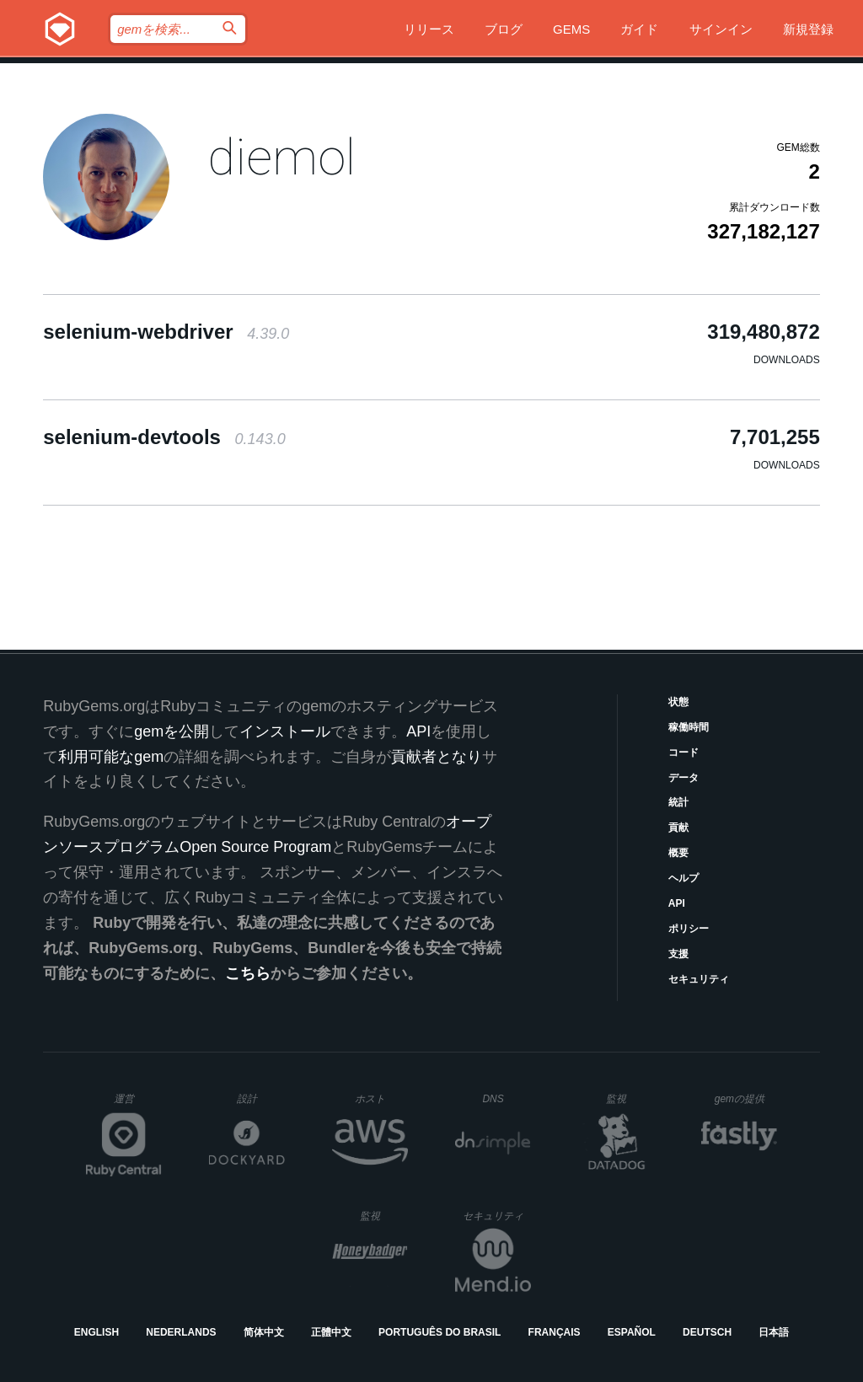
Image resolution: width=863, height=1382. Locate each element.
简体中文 (264, 1332)
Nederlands (181, 1332)
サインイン (721, 29)
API (676, 903)
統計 (678, 802)
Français (554, 1332)
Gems (571, 29)
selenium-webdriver (166, 331)
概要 (678, 853)
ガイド (639, 29)
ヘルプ (683, 878)
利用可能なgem (110, 756)
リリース (429, 29)
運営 (138, 1104)
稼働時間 (688, 727)
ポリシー (688, 929)
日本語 (773, 1332)
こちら (248, 973)
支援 (678, 954)
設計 (261, 1098)
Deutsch (707, 1332)
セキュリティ (698, 979)
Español (632, 1332)
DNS (506, 1099)
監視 (630, 1098)
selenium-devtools (164, 437)
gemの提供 (746, 1098)
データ (683, 778)
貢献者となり (436, 756)
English (96, 1332)
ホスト (381, 1098)
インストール (284, 731)
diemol (281, 157)
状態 (678, 702)
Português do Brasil (439, 1332)
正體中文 (331, 1332)
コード (683, 752)
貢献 (678, 827)
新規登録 (808, 29)
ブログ (504, 29)
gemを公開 (171, 731)
